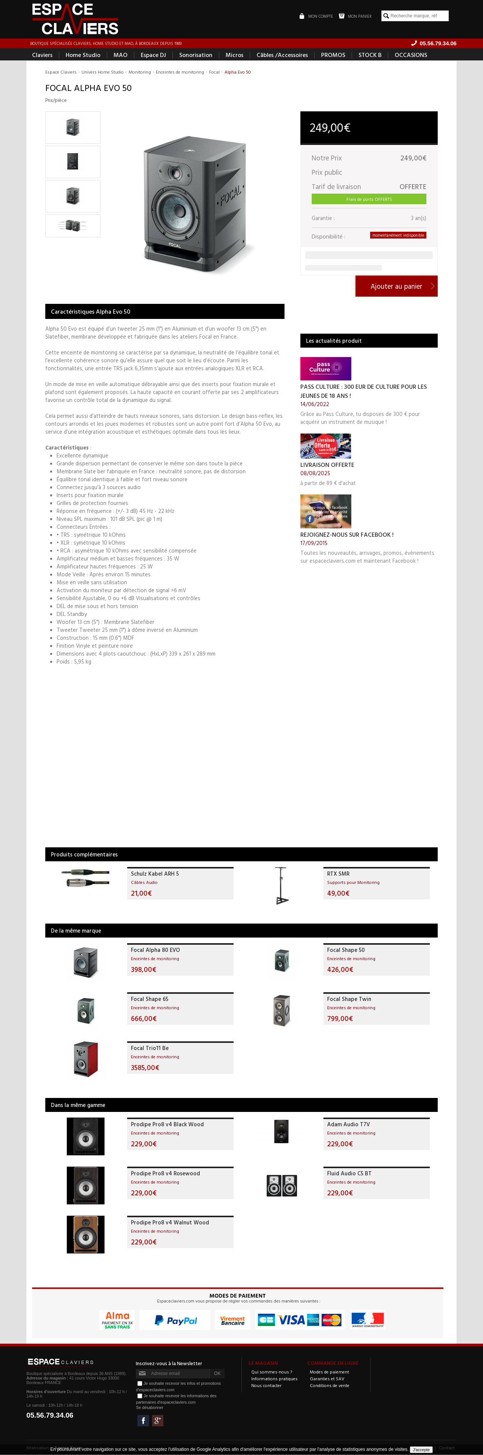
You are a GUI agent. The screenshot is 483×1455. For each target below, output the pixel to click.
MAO (121, 55)
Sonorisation (195, 55)
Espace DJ (153, 55)
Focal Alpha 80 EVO (155, 950)
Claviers (42, 55)
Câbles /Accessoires (282, 55)
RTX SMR (338, 874)
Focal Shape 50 (346, 950)
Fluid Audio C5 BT (349, 1174)
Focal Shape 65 (149, 999)
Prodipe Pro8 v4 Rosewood (165, 1174)
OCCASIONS (411, 55)
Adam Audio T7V (348, 1125)
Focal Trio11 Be (150, 1048)
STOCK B (369, 55)
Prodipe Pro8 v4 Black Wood (167, 1125)
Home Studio (83, 55)
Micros (234, 55)
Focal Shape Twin (349, 999)
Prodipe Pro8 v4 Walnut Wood (170, 1223)
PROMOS (333, 55)
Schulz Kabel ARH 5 (155, 874)
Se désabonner (149, 1408)
